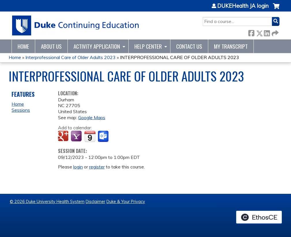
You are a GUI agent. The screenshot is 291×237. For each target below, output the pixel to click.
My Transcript (231, 46)
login (78, 167)
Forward (274, 32)
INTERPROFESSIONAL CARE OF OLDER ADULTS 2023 (179, 57)
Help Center (148, 46)
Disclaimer (95, 201)
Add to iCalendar (90, 136)
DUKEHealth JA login (243, 6)
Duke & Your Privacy (125, 201)
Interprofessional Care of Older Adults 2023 (70, 57)
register (97, 167)
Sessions (21, 110)
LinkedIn (267, 32)
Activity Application (97, 46)
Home (23, 46)
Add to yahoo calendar (77, 136)
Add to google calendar (64, 136)
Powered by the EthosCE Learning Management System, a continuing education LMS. (259, 217)
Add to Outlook (104, 136)
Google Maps (91, 117)
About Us (51, 46)
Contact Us (189, 46)
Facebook (251, 32)
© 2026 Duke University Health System (47, 201)
